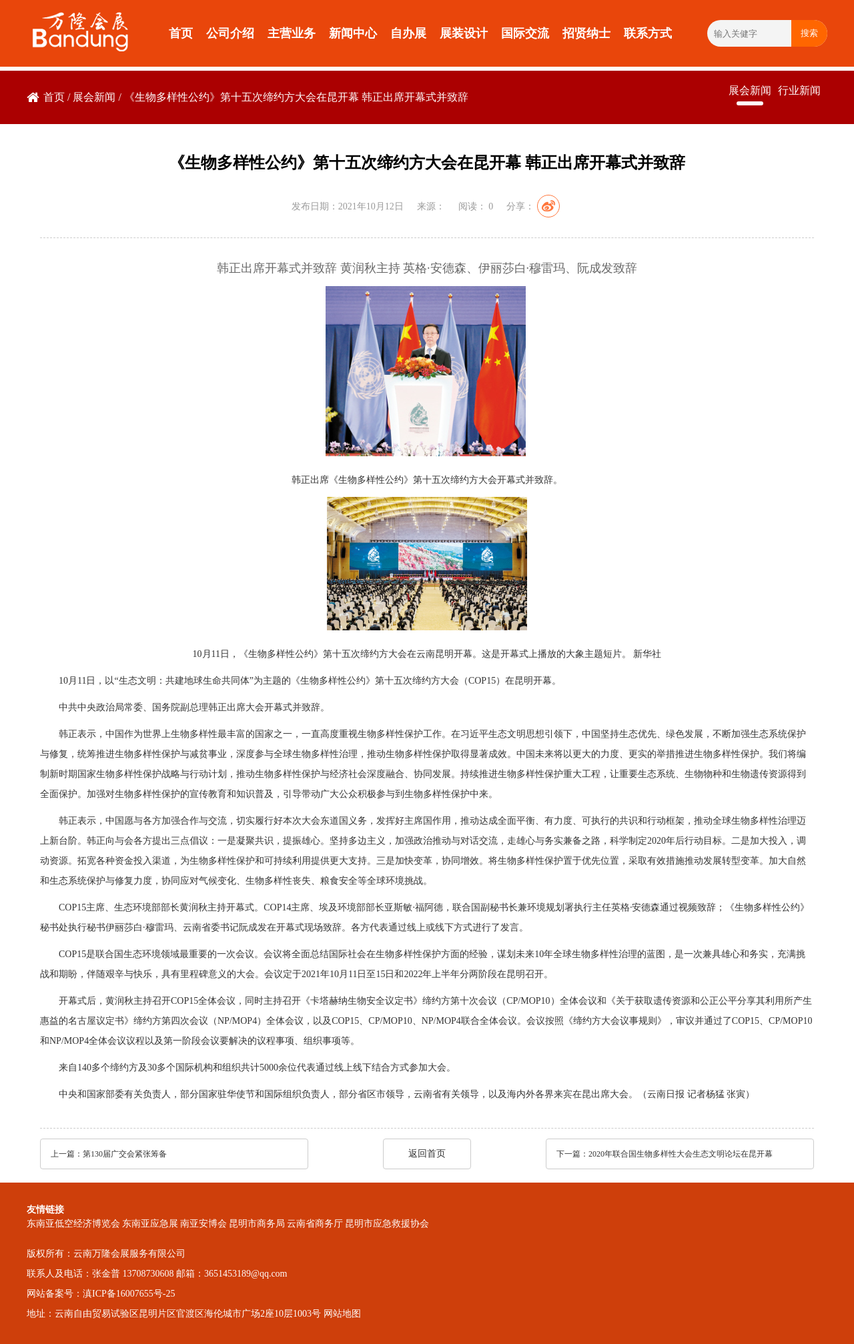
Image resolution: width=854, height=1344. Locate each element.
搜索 (809, 33)
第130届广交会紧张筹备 (125, 1154)
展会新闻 (94, 97)
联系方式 (648, 33)
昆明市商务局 (257, 1224)
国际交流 (525, 33)
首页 (181, 33)
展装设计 (464, 33)
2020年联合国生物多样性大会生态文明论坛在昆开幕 (680, 1154)
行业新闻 (799, 90)
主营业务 (292, 33)
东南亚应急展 (150, 1224)
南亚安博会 (203, 1224)
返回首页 (427, 1154)
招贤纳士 (586, 33)
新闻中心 (353, 33)
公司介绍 (230, 33)
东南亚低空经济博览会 (73, 1224)
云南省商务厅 (315, 1224)
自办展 (408, 33)
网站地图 (342, 1314)
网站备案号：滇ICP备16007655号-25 (101, 1294)
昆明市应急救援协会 (387, 1224)
